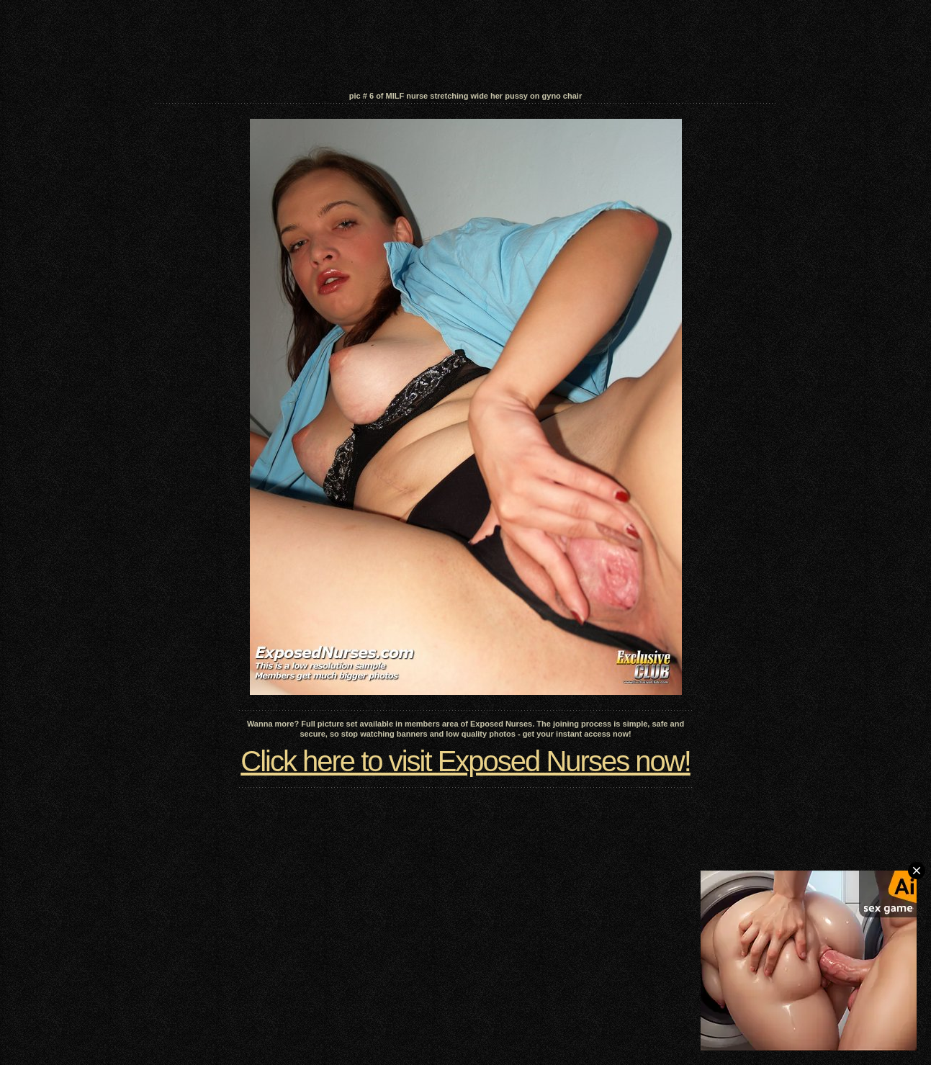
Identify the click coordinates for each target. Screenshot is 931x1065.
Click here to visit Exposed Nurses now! (465, 761)
